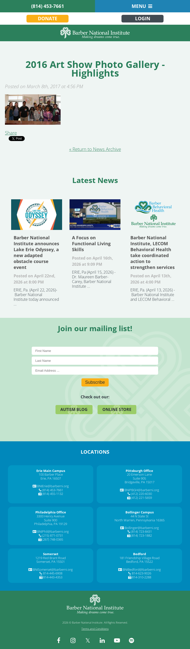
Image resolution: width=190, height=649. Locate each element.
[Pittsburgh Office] (139, 470)
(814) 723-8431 (141, 531)
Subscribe (95, 382)
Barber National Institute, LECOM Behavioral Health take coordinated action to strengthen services (153, 214)
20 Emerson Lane (139, 474)
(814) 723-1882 (141, 535)
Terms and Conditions (95, 628)
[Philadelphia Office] (50, 512)
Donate (47, 18)
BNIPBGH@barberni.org (141, 490)
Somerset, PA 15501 (50, 561)
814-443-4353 (52, 577)
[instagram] (73, 640)
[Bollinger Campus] (139, 512)
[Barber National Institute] (95, 33)
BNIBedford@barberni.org (142, 569)
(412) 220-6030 (141, 493)
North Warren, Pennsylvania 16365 (140, 520)
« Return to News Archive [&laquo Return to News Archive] (95, 149)
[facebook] (59, 640)
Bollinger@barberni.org (142, 528)
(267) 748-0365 (52, 539)
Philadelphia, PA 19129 (50, 524)
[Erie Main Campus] (50, 470)
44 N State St (139, 516)
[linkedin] (102, 640)
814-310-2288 (141, 577)
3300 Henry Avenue (51, 516)
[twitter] (88, 640)
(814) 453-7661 (47, 6)
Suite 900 (50, 520)
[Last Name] (95, 361)
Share (11, 133)
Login (142, 18)
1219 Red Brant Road (50, 558)
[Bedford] (139, 554)
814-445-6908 (52, 573)
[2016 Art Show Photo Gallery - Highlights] (33, 123)
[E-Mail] (95, 370)
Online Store (116, 409)
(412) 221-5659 (141, 497)
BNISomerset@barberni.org (53, 569)
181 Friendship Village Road (139, 558)
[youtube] (117, 640)
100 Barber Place (51, 474)
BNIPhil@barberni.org (53, 531)
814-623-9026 (141, 573)
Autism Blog (74, 409)
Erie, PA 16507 (51, 478)
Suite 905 (139, 478)
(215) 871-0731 (52, 535)
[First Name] (95, 351)
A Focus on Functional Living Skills (95, 214)
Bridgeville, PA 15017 (139, 482)
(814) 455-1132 (52, 493)
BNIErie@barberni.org (53, 486)
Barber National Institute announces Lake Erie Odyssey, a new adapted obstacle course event (36, 214)
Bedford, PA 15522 (139, 561)
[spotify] (132, 640)
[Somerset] (50, 554)
